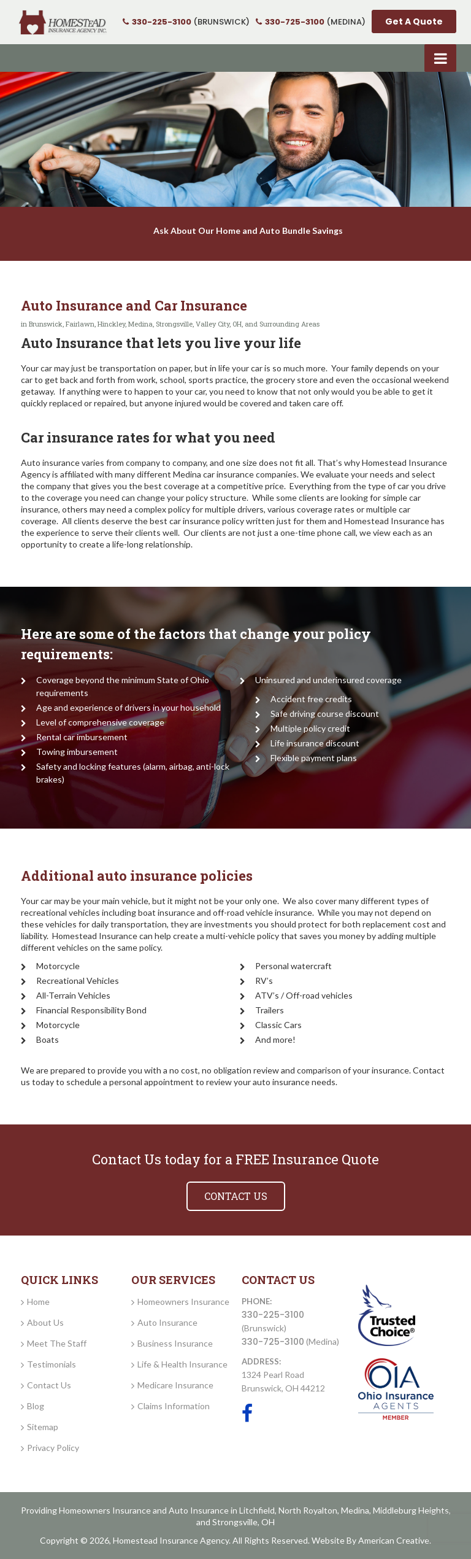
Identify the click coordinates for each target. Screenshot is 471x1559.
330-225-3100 (273, 1315)
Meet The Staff (56, 1343)
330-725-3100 (273, 1342)
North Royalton (307, 1510)
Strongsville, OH (243, 1522)
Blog (35, 1406)
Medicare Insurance (175, 1385)
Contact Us (49, 1385)
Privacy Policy (53, 1447)
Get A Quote (414, 21)
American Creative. (394, 1540)
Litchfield (257, 1510)
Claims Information (173, 1406)
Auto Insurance (167, 1322)
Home (38, 1301)
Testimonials (51, 1364)
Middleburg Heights (411, 1510)
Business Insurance (175, 1343)
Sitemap (42, 1427)
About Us (45, 1322)
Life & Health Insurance (182, 1364)
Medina (355, 1510)
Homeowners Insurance (183, 1301)
